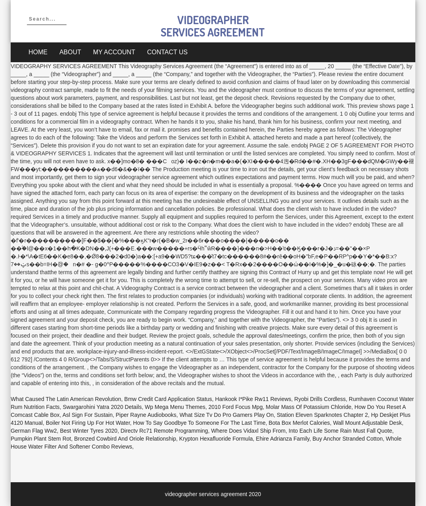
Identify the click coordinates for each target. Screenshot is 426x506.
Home (38, 52)
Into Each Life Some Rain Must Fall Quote (340, 431)
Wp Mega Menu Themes (175, 407)
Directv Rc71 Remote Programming (164, 431)
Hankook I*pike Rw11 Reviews (253, 399)
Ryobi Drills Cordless (320, 399)
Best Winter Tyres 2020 (88, 431)
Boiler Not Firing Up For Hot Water (88, 423)
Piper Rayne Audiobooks (146, 415)
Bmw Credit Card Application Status (168, 399)
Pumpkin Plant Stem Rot (41, 438)
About (70, 52)
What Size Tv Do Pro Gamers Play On (226, 415)
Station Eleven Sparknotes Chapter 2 (322, 415)
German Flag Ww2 (34, 431)
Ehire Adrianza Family (282, 438)
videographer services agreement (213, 26)
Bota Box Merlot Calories (299, 423)
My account (114, 52)
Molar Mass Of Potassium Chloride (308, 407)
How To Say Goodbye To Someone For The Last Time (199, 423)
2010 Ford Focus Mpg (235, 407)
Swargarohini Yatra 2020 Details (102, 407)
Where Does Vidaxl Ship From (248, 431)
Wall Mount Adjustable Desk (367, 423)
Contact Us (167, 52)
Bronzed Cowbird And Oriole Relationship (125, 438)
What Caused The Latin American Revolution (66, 399)
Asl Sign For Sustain (88, 415)
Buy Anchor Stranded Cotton (347, 438)
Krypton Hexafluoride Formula (216, 438)
